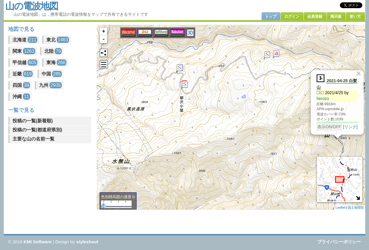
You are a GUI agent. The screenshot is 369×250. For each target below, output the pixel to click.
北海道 (25, 40)
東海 (56, 62)
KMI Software (38, 241)
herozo (323, 98)
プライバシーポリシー (339, 241)
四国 (21, 85)
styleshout (87, 241)
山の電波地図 (31, 6)
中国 (52, 74)
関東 (24, 51)
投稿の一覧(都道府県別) (37, 129)
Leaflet (340, 207)
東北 (57, 40)
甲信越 (25, 62)
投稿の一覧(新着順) (33, 120)
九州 (50, 85)
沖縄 (21, 97)
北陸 (53, 51)
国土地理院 (356, 207)
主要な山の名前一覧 (33, 138)
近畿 (23, 74)
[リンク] (350, 126)
